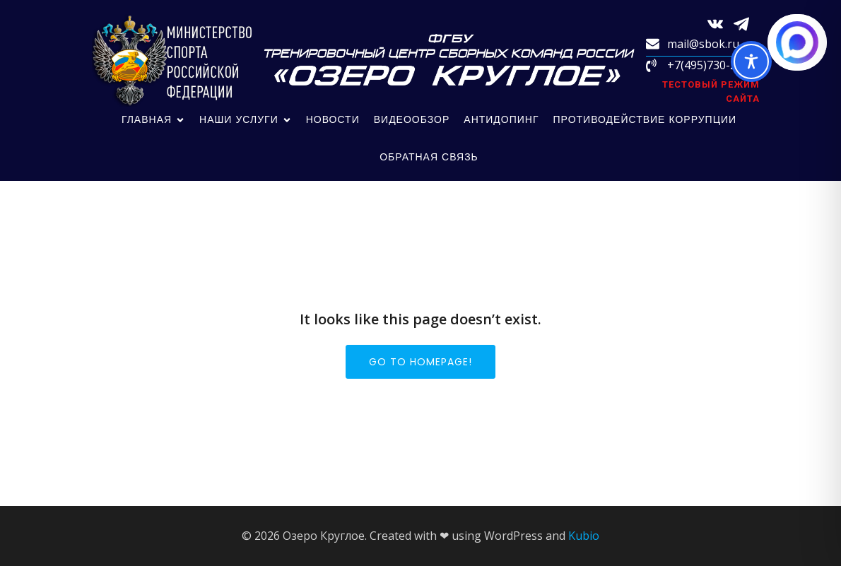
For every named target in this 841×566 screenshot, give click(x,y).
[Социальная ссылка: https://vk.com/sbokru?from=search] (720, 23)
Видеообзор (412, 119)
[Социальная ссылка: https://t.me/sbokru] (747, 23)
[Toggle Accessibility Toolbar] (751, 61)
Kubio (583, 535)
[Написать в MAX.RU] (797, 42)
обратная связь (429, 157)
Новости (333, 119)
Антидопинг (501, 119)
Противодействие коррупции (645, 119)
